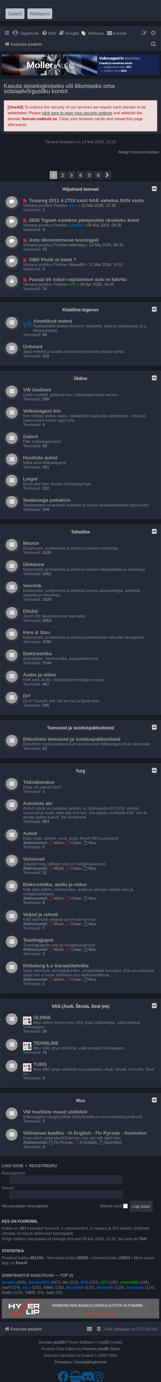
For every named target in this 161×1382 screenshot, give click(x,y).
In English (86, 1142)
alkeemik (104, 1287)
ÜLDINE (42, 1017)
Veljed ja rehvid (40, 914)
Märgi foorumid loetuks (139, 152)
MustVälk (75, 1287)
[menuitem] (25, 33)
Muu (90, 842)
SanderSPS (39, 1282)
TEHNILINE (46, 1043)
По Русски (61, 1142)
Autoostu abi (38, 803)
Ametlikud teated (52, 321)
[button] (107, 175)
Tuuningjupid (38, 940)
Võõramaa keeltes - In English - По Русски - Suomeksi (85, 1133)
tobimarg (77, 245)
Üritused (33, 346)
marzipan (135, 1287)
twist (50, 1292)
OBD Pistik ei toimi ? (52, 259)
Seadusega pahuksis (46, 500)
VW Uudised (37, 389)
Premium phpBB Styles (101, 1349)
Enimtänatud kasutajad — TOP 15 (37, 1275)
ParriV (21, 1263)
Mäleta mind (114, 1206)
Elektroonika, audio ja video (55, 884)
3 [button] (71, 175)
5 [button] (89, 175)
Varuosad (34, 859)
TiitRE (30, 1292)
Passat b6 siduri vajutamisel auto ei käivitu (78, 279)
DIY (27, 696)
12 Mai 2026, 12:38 (98, 205)
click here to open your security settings (77, 113)
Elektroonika (37, 653)
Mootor (31, 543)
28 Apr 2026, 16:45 (97, 284)
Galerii (30, 436)
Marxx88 (76, 264)
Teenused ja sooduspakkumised (80, 727)
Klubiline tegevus (80, 309)
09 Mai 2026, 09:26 (104, 225)
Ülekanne (34, 564)
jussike (76, 225)
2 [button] (62, 175)
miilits (48, 1287)
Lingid (30, 479)
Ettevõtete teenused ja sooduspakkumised (71, 739)
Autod (30, 833)
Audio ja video (39, 674)
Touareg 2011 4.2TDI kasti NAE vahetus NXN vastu (86, 200)
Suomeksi (111, 1142)
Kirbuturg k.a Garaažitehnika (56, 965)
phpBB (58, 1342)
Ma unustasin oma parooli (25, 1206)
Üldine (80, 378)
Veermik (32, 585)
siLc (73, 205)
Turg (80, 771)
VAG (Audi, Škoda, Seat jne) (80, 1006)
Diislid (30, 611)
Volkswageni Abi (42, 411)
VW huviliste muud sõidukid (55, 1112)
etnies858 (129, 1282)
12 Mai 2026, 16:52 (106, 264)
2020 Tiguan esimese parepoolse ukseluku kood (84, 220)
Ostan (73, 842)
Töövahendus (38, 782)
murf (6, 1287)
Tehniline (80, 532)
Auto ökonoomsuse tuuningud (64, 240)
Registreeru (43, 1165)
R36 (84, 1282)
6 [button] (98, 175)
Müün (56, 842)
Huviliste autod (40, 457)
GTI (72, 284)
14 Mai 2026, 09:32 (106, 245)
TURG (40, 1064)
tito (65, 1282)
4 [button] (80, 175)
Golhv (7, 1292)
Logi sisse (13, 1165)
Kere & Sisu (36, 632)
